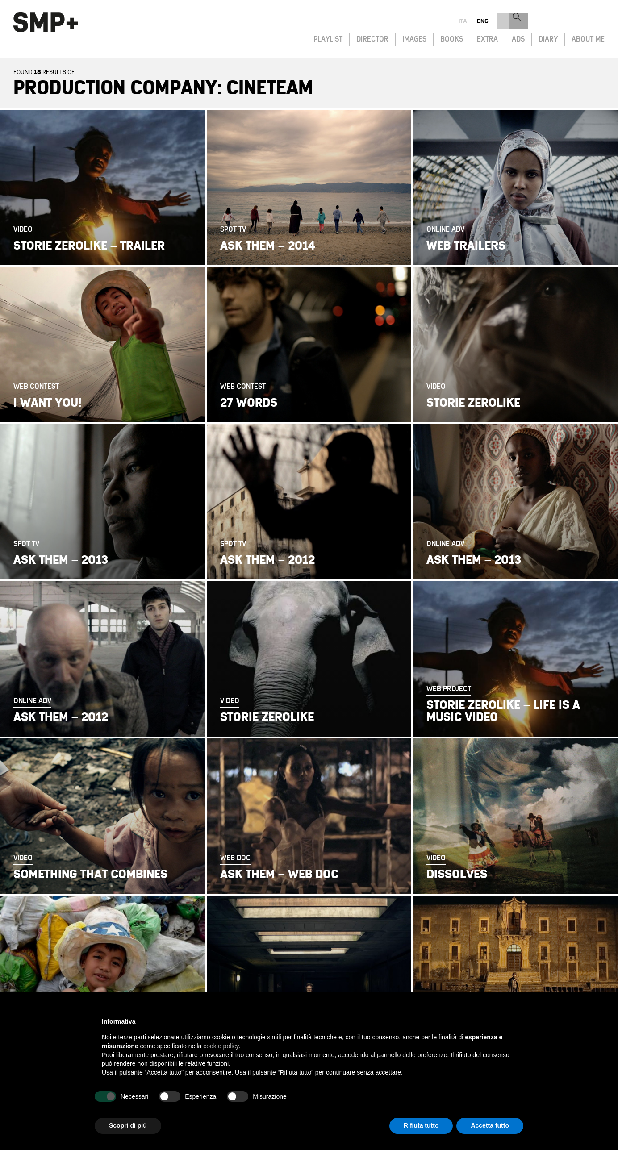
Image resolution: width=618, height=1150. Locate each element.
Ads (518, 38)
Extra (487, 38)
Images (414, 38)
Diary (548, 38)
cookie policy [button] (220, 1046)
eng (574, 21)
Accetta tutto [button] (490, 1125)
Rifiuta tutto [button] (421, 1125)
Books (451, 38)
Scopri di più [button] (128, 1125)
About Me (588, 38)
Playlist (327, 38)
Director (372, 38)
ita (554, 21)
